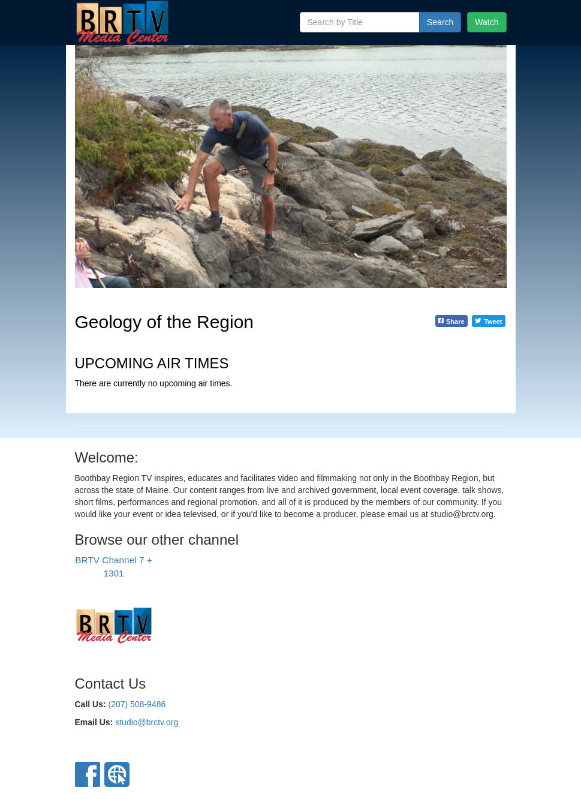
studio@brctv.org (146, 722)
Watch (486, 22)
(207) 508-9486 (137, 704)
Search (440, 22)
